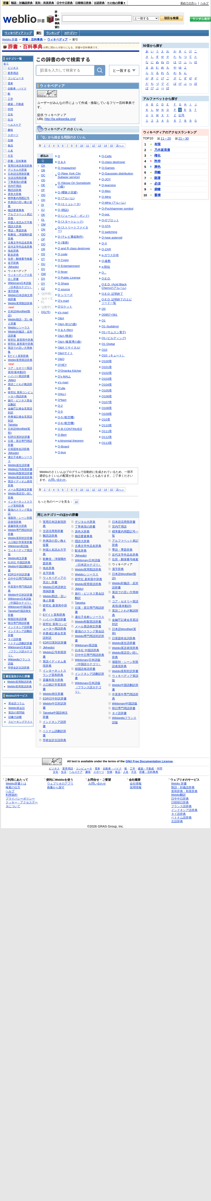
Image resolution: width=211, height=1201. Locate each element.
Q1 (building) (110, 326)
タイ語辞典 (178, 814)
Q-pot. (105, 214)
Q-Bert (62, 434)
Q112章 (106, 437)
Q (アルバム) (66, 198)
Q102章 (106, 373)
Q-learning (108, 185)
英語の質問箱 (16, 712)
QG (43, 195)
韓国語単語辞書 (85, 669)
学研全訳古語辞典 (54, 740)
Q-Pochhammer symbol (117, 208)
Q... (103, 272)
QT (43, 259)
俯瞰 (157, 189)
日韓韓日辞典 (83, 3)
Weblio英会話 (16, 708)
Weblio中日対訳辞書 (20, 594)
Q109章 (106, 414)
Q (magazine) (67, 168)
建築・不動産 (16, 104)
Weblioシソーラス (86, 574)
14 (105, 145)
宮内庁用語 (119, 526)
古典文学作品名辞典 (88, 546)
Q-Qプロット (110, 220)
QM (43, 224)
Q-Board (63, 446)
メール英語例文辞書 (88, 626)
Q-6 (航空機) (66, 423)
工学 (10, 99)
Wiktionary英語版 (86, 645)
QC (43, 175)
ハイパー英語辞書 (54, 619)
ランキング (52, 33)
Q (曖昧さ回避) (67, 192)
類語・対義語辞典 (22, 3)
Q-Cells (106, 156)
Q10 (104, 349)
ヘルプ (204, 3)
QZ (43, 288)
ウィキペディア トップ (17, 33)
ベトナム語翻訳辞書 (20, 643)
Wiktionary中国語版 (124, 703)
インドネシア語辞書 (20, 627)
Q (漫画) (63, 242)
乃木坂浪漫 (162, 150)
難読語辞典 (50, 535)
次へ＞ (120, 145)
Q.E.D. (105, 278)
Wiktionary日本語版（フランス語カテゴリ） (88, 687)
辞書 (6, 3)
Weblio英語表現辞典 (125, 648)
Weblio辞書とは (16, 783)
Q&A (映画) (65, 336)
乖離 (157, 172)
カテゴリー (70, 33)
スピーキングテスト (20, 721)
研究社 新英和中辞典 (20, 339)
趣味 (10, 130)
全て (6, 63)
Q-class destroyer (113, 162)
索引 (38, 33)
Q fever (62, 271)
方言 (10, 155)
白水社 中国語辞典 (87, 650)
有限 (157, 144)
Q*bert (62, 400)
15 (111, 145)
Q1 (103, 320)
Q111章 (106, 431)
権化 (157, 155)
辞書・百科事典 (32, 39)
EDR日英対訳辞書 (54, 642)
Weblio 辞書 (10, 39)
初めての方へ (188, 3)
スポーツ (13, 135)
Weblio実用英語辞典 (88, 584)
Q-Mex (105, 191)
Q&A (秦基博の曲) (69, 341)
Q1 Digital (108, 344)
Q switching (109, 232)
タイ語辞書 (119, 713)
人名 (10, 150)
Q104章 (106, 384)
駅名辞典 (81, 550)
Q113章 (106, 443)
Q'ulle (61, 388)
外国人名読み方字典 (20, 222)
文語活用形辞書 (53, 531)
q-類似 (105, 266)
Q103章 (106, 378)
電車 (10, 83)
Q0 (103, 309)
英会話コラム (16, 703)
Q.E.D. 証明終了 (112, 293)
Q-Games (107, 168)
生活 (10, 119)
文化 (10, 114)
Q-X (104, 243)
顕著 (157, 178)
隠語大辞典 (82, 541)
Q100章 (106, 361)
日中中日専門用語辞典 (89, 655)
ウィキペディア (57, 39)
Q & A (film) (65, 330)
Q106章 (106, 396)
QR (43, 249)
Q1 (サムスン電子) (113, 332)
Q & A (61, 162)
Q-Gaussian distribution (117, 173)
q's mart (63, 312)
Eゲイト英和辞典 (54, 614)
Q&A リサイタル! (69, 347)
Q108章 (106, 408)
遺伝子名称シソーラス (89, 617)
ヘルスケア (14, 124)
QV (43, 269)
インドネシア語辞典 (184, 810)
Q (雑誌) (63, 210)
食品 (10, 145)
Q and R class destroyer (74, 248)
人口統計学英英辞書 (20, 542)
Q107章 (106, 402)
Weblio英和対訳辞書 (125, 671)
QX (43, 278)
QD (43, 180)
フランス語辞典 (181, 806)
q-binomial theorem (70, 440)
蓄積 (157, 195)
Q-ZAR (106, 249)
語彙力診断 (15, 717)
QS (43, 254)
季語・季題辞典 (122, 549)
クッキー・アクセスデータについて (22, 804)
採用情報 (135, 787)
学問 (10, 109)
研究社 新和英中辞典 (88, 579)
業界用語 (13, 73)
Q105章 (106, 390)
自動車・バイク (17, 88)
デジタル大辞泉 (85, 521)
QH (43, 200)
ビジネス (13, 67)
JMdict (79, 588)
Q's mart (63, 300)
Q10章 (105, 419)
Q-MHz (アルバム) (113, 202)
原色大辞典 (82, 531)
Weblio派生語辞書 (123, 643)
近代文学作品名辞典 (125, 554)
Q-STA (105, 226)
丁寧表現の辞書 (85, 526)
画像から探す (56, 787)
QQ (43, 244)
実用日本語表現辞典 (20, 165)
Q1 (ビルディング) (113, 338)
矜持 (157, 161)
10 (81, 145)
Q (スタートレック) (70, 221)
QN (43, 229)
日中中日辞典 (64, 3)
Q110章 (106, 425)
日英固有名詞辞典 (123, 638)
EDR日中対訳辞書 (54, 698)
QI (42, 205)
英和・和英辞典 (44, 3)
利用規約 (11, 794)
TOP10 (148, 138)
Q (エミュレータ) (69, 204)
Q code (62, 254)
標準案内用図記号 (18, 198)
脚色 (157, 166)
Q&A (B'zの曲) (67, 324)
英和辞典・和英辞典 (184, 791)
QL (43, 219)
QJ (43, 210)
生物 (10, 140)
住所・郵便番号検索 (125, 559)
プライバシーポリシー (20, 798)
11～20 (166, 138)
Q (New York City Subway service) (69, 175)
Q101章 (106, 367)
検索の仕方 (13, 787)
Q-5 (60, 411)
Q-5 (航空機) (66, 417)
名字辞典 (48, 573)
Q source (64, 289)
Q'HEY (62, 365)
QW (43, 274)
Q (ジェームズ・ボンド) (73, 215)
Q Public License (69, 277)
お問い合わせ (57, 479)
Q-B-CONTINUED (70, 429)
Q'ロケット (65, 306)
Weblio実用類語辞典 (88, 569)
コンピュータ (16, 78)
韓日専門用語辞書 (123, 708)
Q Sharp (63, 283)
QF (43, 190)
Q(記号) (45, 312)
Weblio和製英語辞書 (88, 621)
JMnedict (48, 647)
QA (43, 165)
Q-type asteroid (111, 237)
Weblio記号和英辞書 (20, 469)
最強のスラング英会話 (89, 631)
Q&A (61, 318)
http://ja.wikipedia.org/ (60, 119)
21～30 (183, 138)
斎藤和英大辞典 (53, 680)
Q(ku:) (62, 394)
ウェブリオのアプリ (60, 783)
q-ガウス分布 (110, 255)
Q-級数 (106, 261)
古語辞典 (99, 3)
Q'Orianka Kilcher (69, 370)
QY (43, 283)
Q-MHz (106, 197)
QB (43, 170)
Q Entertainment (69, 266)
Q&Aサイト (65, 353)
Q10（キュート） (113, 355)
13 (99, 145)
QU (43, 264)
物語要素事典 (83, 536)
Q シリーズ (65, 295)
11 (87, 145)
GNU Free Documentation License (149, 761)
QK (43, 215)
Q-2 (60, 405)
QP (43, 239)
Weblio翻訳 (178, 794)
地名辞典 (48, 568)
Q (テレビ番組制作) (70, 236)
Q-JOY (106, 179)
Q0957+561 (109, 314)
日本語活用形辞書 (123, 521)
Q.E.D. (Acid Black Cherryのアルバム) (113, 286)
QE (43, 185)
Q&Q (61, 359)
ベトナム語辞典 (181, 817)
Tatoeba (80, 602)
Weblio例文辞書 (53, 694)
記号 (181, 115)
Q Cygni (63, 260)
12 (93, 145)
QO (43, 234)
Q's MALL (64, 376)
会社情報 (135, 783)
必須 (157, 183)
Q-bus (62, 452)
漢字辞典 (118, 569)
